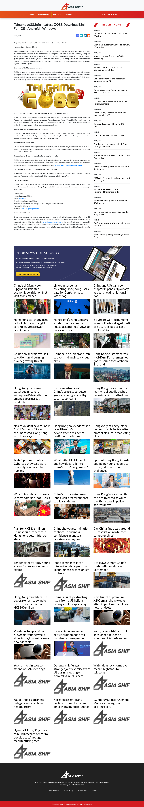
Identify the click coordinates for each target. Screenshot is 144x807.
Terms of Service (54, 791)
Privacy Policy (68, 791)
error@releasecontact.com (52, 222)
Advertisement (82, 791)
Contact (93, 791)
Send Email (22, 198)
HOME (31, 14)
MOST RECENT (44, 14)
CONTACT (69, 14)
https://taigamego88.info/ (30, 209)
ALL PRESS (57, 14)
